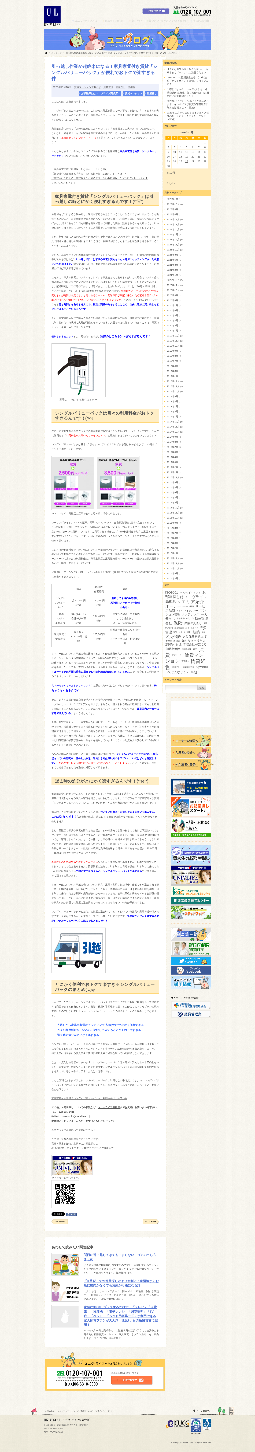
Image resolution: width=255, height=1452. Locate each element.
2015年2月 (172, 548)
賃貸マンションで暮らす (87, 87)
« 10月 (171, 172)
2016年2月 (172, 502)
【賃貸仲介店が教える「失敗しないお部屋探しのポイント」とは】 (88, 173)
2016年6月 (172, 492)
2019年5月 (172, 371)
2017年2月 (172, 467)
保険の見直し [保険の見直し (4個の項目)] (193, 623)
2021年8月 (172, 254)
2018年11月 (173, 386)
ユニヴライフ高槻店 (109, 1107)
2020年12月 (173, 280)
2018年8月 (172, 401)
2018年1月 (172, 416)
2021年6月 (172, 259)
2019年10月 (173, 345)
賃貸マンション (133, 93)
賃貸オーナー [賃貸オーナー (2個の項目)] (177, 655)
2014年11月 (173, 563)
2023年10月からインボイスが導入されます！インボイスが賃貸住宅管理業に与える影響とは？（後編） (188, 104)
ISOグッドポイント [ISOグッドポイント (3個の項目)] (190, 592)
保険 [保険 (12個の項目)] (178, 623)
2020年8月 (172, 300)
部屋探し (120, 87)
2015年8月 (172, 528)
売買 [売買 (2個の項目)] (175, 632)
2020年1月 (172, 330)
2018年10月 (173, 391)
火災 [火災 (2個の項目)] (203, 632)
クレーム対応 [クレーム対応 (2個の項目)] (188, 606)
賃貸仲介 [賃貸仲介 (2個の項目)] (185, 661)
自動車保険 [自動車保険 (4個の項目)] (172, 649)
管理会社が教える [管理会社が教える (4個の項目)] (195, 644)
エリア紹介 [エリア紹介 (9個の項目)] (193, 601)
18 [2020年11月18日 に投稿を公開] (180, 156)
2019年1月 (172, 376)
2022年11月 (173, 224)
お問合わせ (50, 1411)
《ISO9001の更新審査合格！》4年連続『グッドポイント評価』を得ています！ (187, 80)
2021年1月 (172, 275)
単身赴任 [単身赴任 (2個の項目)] (194, 628)
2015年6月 (172, 538)
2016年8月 (172, 487)
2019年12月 (173, 335)
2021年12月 (173, 239)
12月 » (171, 183)
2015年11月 (173, 512)
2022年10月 (173, 229)
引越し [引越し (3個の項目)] (187, 632)
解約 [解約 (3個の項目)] (195, 649)
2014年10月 (173, 568)
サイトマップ (63, 1411)
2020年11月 (173, 285)
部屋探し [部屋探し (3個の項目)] (177, 667)
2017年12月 (173, 421)
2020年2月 (172, 325)
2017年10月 (173, 431)
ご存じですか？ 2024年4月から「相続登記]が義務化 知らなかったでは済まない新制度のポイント (188, 92)
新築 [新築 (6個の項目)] (196, 632)
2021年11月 (173, 244)
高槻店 (131, 87)
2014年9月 (172, 573)
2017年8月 (172, 442)
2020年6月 (172, 310)
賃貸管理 (108, 87)
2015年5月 (172, 543)
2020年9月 (172, 295)
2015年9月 (172, 522)
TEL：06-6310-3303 (53, 1428)
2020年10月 (173, 290)
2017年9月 (172, 436)
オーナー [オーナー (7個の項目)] (173, 606)
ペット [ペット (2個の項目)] (179, 611)
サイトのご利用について (82, 1411)
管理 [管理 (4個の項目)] (179, 644)
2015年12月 (173, 507)
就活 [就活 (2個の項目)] (180, 632)
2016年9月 (172, 482)
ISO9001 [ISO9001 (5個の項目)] (171, 592)
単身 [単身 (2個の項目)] (187, 628)
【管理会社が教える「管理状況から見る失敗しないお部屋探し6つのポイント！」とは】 (99, 178)
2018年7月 (172, 406)
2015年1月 (172, 553)
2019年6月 (172, 366)
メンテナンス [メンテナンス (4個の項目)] (190, 614)
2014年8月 (172, 578)
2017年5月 (172, 452)
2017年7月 (172, 447)
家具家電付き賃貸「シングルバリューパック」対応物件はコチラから (89, 1098)
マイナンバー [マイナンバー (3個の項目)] (191, 610)
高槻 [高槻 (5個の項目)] (193, 672)
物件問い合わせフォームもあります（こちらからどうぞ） (83, 1121)
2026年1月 (172, 199)
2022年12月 (173, 219)
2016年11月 (173, 477)
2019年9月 (172, 351)
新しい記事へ (151, 1221)
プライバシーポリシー (104, 1411)
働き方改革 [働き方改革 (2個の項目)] (179, 628)
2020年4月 (172, 315)
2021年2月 (172, 270)
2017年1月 (172, 472)
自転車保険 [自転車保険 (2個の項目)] (186, 649)
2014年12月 (173, 558)
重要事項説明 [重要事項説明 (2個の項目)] (188, 667)
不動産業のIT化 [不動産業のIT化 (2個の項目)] (183, 618)
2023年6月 (172, 214)
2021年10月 (173, 249)
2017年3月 (172, 462)
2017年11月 (173, 426)
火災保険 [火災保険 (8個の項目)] (173, 636)
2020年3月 (172, 320)
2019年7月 (172, 361)
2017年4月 (172, 457)
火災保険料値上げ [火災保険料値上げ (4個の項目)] (194, 636)
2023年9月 (172, 209)
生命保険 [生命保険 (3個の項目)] (170, 640)
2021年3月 (172, 265)
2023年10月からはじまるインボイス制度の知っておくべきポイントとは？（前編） (188, 116)
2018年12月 (173, 381)
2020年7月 (172, 305)
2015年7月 (172, 533)
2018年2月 (172, 411)
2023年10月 (173, 204)
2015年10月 (173, 517)
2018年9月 (172, 396)
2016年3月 (172, 497)
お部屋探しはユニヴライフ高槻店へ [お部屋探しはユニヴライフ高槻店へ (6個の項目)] (186, 596)
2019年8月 (172, 356)
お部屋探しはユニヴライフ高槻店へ (100, 93)
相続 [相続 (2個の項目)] (178, 641)
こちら (89, 1130)
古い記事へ (59, 1221)
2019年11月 (173, 340)
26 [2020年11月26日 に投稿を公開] (186, 161)
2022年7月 (172, 234)
